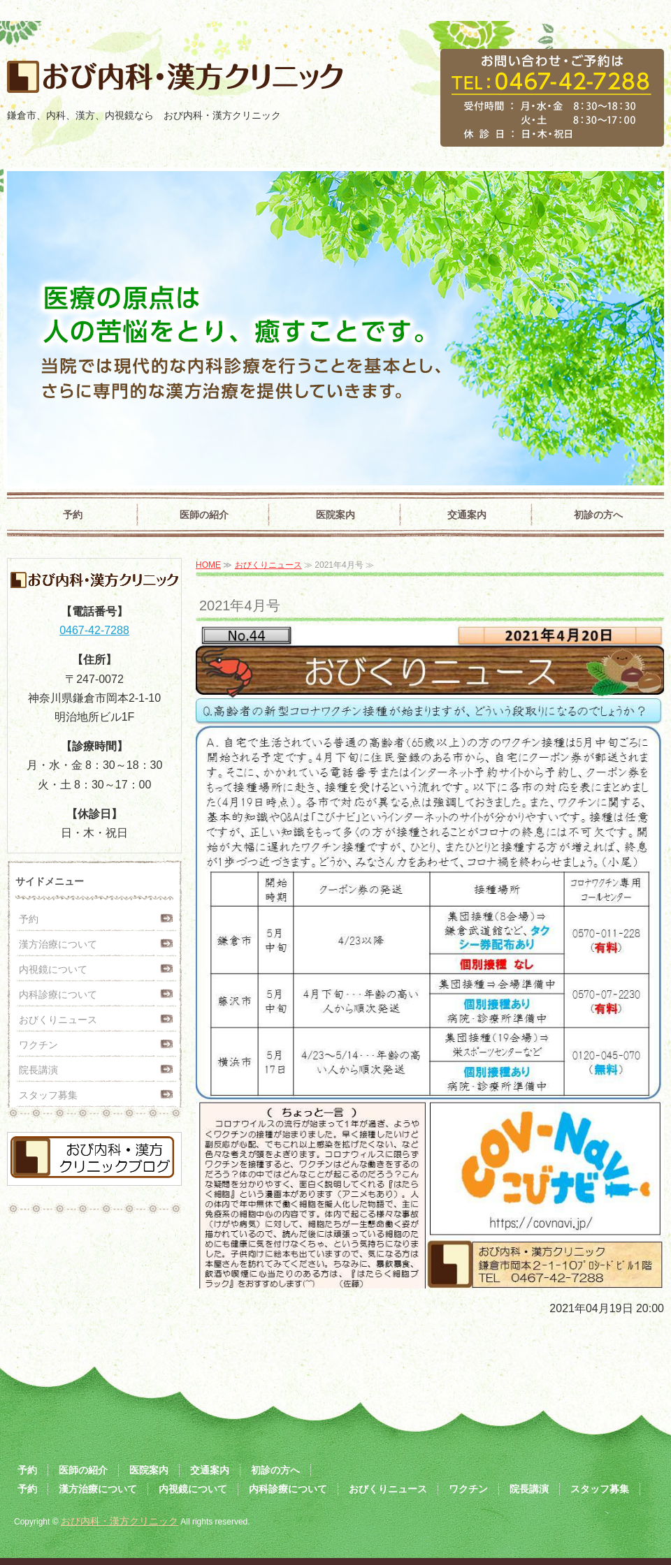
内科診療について (58, 994)
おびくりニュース (268, 565)
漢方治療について (58, 944)
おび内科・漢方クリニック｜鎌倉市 (171, 81)
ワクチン (38, 1044)
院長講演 (38, 1069)
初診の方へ (598, 514)
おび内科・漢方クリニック (119, 1521)
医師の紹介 (204, 514)
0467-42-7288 (94, 630)
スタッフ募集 (48, 1095)
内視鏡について (53, 969)
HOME (208, 565)
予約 (72, 514)
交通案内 (466, 514)
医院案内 (335, 514)
